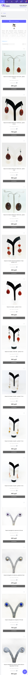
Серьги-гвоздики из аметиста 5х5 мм (14, 530)
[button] (11, 1)
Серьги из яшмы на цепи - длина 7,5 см (14, 396)
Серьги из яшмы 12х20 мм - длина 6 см (14, 351)
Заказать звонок (23, 6)
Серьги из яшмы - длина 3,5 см (14, 306)
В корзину (14, 89)
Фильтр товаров (14, 21)
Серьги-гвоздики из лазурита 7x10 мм (14, 619)
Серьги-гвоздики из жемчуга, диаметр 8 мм (14, 575)
